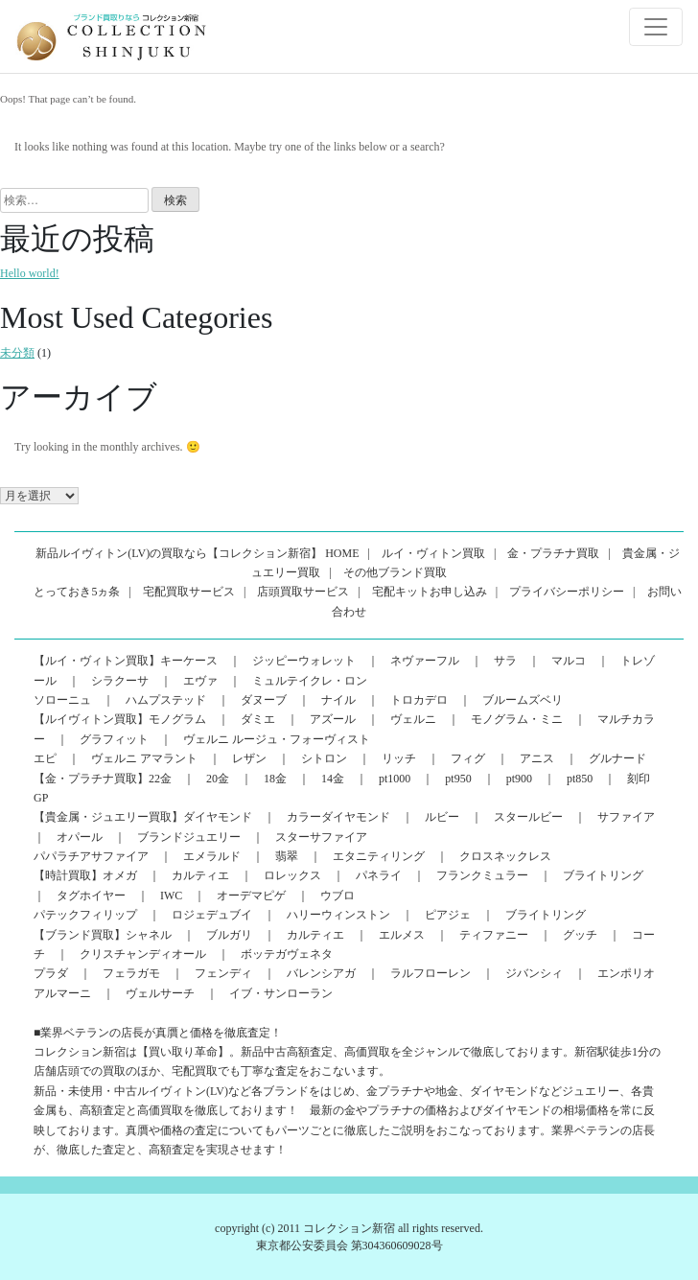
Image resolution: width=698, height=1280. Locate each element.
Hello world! (29, 273)
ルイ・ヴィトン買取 (433, 553)
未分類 (17, 353)
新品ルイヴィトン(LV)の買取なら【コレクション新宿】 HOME (197, 553)
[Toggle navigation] (656, 27)
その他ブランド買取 (395, 572)
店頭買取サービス (303, 591)
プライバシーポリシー (566, 591)
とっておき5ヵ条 (77, 591)
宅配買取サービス (189, 591)
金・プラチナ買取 (553, 553)
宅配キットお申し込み (429, 591)
